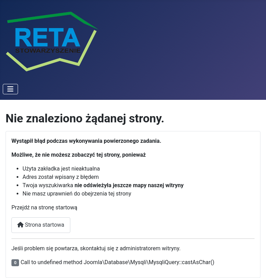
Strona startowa (40, 224)
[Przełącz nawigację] (10, 89)
